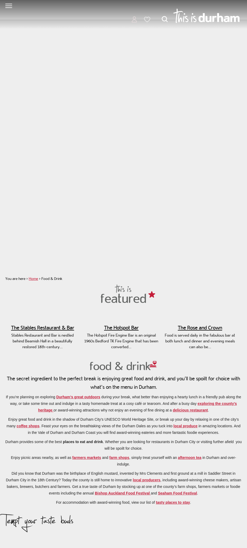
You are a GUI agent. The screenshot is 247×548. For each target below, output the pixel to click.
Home (33, 278)
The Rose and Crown (200, 327)
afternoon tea (190, 457)
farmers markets (86, 457)
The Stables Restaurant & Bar (42, 327)
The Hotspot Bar (121, 327)
